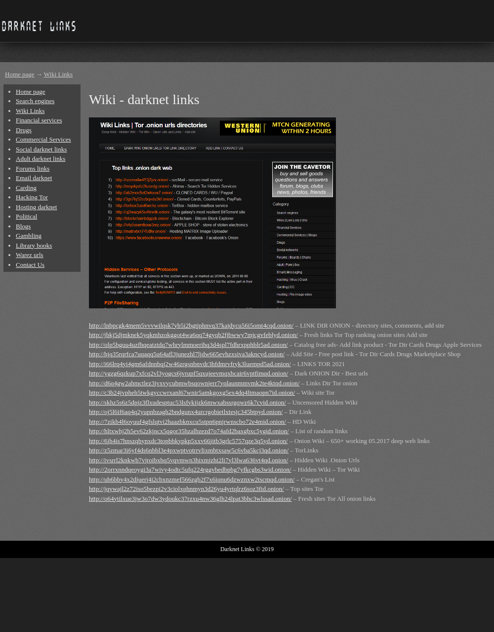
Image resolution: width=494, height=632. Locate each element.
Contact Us (30, 264)
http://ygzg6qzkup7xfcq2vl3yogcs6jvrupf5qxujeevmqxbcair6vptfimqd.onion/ (188, 373)
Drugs (24, 130)
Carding (26, 187)
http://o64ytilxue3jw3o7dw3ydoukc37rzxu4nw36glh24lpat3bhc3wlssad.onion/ (190, 498)
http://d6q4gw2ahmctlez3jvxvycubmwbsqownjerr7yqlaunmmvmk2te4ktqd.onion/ (194, 383)
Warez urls (29, 255)
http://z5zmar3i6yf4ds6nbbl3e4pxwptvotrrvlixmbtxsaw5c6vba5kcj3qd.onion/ (188, 450)
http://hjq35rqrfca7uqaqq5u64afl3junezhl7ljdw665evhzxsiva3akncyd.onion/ (187, 354)
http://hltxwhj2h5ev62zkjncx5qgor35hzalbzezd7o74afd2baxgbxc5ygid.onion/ (189, 431)
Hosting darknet (36, 207)
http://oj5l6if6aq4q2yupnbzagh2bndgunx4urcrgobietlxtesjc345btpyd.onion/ (186, 411)
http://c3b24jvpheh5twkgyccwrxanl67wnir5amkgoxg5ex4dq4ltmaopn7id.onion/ (192, 392)
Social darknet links (41, 149)
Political (26, 216)
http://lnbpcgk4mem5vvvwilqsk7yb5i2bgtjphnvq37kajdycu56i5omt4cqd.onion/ (191, 325)
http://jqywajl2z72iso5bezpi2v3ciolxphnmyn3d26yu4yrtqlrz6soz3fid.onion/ (186, 488)
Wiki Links (58, 74)
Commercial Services (43, 139)
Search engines (35, 101)
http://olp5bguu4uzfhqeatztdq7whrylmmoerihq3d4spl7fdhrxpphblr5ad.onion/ (188, 344)
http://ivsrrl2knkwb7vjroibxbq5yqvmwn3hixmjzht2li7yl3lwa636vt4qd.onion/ (188, 460)
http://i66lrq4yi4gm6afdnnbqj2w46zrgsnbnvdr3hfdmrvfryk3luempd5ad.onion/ (190, 364)
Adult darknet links (40, 158)
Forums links (32, 168)
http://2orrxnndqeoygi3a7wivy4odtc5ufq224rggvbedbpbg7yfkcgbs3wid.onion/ (190, 469)
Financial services (39, 120)
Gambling (28, 235)
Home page (20, 74)
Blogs (23, 226)
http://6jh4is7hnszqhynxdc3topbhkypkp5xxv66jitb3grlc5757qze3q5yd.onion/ (188, 441)
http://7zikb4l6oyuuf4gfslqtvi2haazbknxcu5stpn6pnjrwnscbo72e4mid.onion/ (187, 421)
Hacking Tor (32, 197)
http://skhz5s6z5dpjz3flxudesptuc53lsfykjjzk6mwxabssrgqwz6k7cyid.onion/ (187, 402)
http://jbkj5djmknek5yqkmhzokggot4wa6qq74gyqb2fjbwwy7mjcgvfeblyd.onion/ (193, 334)
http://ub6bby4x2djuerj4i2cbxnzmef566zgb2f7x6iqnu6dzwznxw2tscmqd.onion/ (191, 479)
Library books (34, 245)
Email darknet (34, 178)
